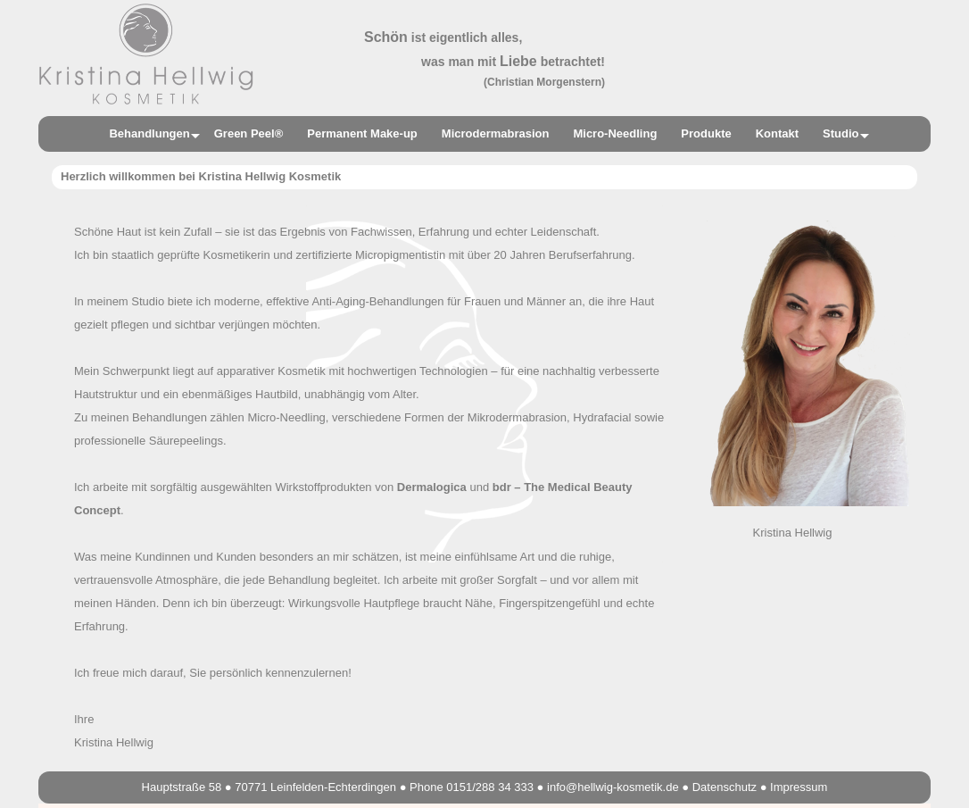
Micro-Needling (615, 133)
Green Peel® (249, 133)
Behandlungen (149, 133)
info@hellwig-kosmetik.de (613, 787)
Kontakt (777, 133)
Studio (840, 133)
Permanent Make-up (362, 133)
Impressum (798, 787)
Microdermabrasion (496, 133)
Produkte (706, 133)
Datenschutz (724, 787)
